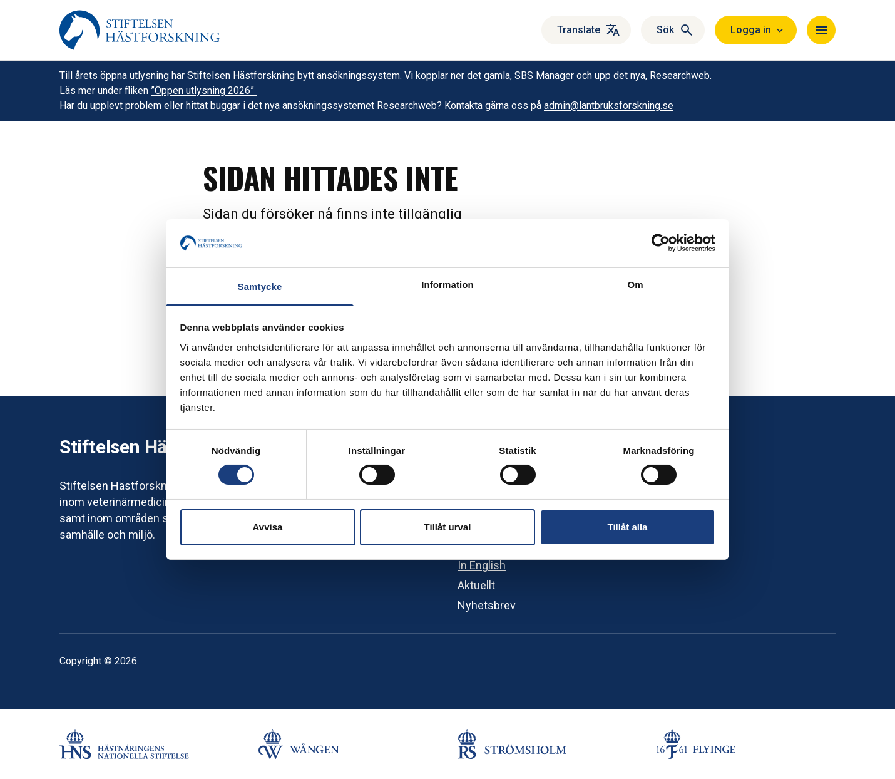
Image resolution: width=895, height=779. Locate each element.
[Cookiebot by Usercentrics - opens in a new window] (660, 243)
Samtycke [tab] (260, 286)
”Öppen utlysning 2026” (204, 90)
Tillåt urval (447, 527)
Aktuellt (476, 585)
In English (482, 565)
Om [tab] (635, 284)
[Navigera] (821, 30)
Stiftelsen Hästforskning (161, 447)
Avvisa (268, 527)
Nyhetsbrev (487, 605)
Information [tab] (447, 284)
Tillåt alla (628, 527)
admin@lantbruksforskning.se (608, 105)
